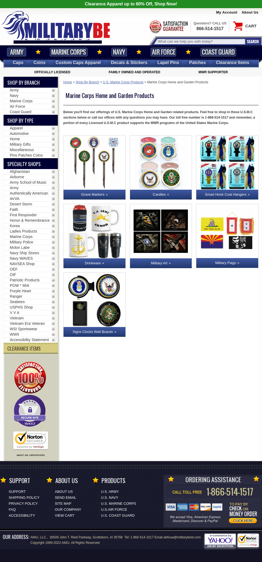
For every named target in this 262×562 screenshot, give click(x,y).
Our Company (68, 509)
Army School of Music (28, 182)
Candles (159, 194)
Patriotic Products (25, 280)
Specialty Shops (24, 163)
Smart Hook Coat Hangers (225, 194)
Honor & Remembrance (30, 220)
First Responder (23, 215)
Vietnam (17, 318)
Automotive (19, 133)
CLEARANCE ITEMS (24, 348)
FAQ (12, 509)
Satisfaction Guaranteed (168, 26)
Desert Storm (21, 204)
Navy (119, 52)
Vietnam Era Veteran (27, 323)
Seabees (17, 302)
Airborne (17, 177)
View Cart (64, 515)
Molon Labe (20, 247)
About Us (250, 12)
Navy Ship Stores (24, 253)
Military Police (21, 242)
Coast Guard (218, 52)
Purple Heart (20, 291)
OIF (13, 274)
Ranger (16, 296)
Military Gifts (20, 144)
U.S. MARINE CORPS (118, 503)
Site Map (63, 503)
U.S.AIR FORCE (114, 509)
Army (16, 52)
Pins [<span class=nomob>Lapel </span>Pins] (168, 62)
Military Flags (225, 263)
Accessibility (22, 515)
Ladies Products (23, 231)
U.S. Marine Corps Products (123, 82)
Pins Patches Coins (26, 155)
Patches (197, 62)
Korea (15, 226)
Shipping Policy (24, 498)
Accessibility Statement (29, 340)
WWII (14, 334)
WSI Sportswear (23, 329)
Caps (18, 62)
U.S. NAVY (109, 498)
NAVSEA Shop (22, 264)
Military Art (159, 263)
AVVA (14, 198)
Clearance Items (232, 62)
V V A (14, 312)
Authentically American (29, 193)
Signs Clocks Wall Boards (93, 332)
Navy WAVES (21, 258)
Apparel (16, 128)
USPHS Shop (21, 307)
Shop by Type (20, 120)
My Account (226, 12)
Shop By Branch (87, 82)
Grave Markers (93, 194)
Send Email (65, 498)
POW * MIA (19, 285)
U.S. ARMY (110, 492)
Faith (14, 209)
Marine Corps (69, 52)
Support (17, 492)
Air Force (163, 52)
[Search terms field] (200, 41)
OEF (14, 269)
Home (67, 82)
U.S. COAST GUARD (118, 515)
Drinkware (93, 263)
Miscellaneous (22, 150)
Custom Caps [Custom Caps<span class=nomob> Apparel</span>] (78, 62)
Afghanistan (20, 171)
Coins (39, 62)
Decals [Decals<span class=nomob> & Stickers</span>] (129, 62)
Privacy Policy (23, 503)
